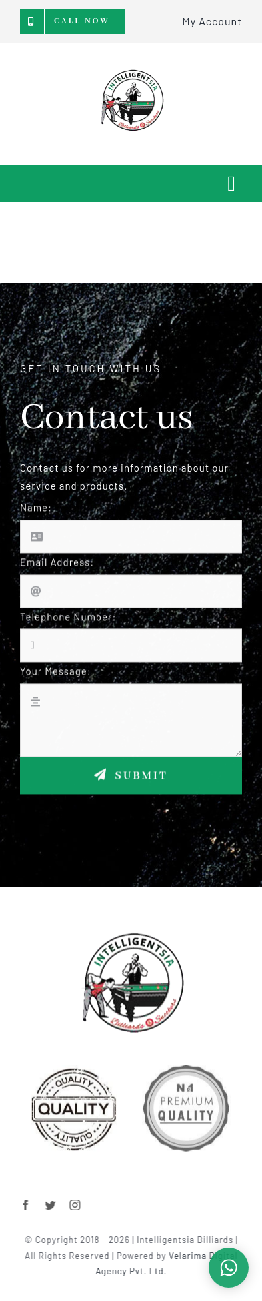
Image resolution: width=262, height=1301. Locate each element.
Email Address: (57, 570)
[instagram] (83, 1205)
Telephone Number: (68, 624)
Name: (36, 516)
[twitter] (59, 1205)
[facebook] (34, 1205)
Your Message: (55, 679)
